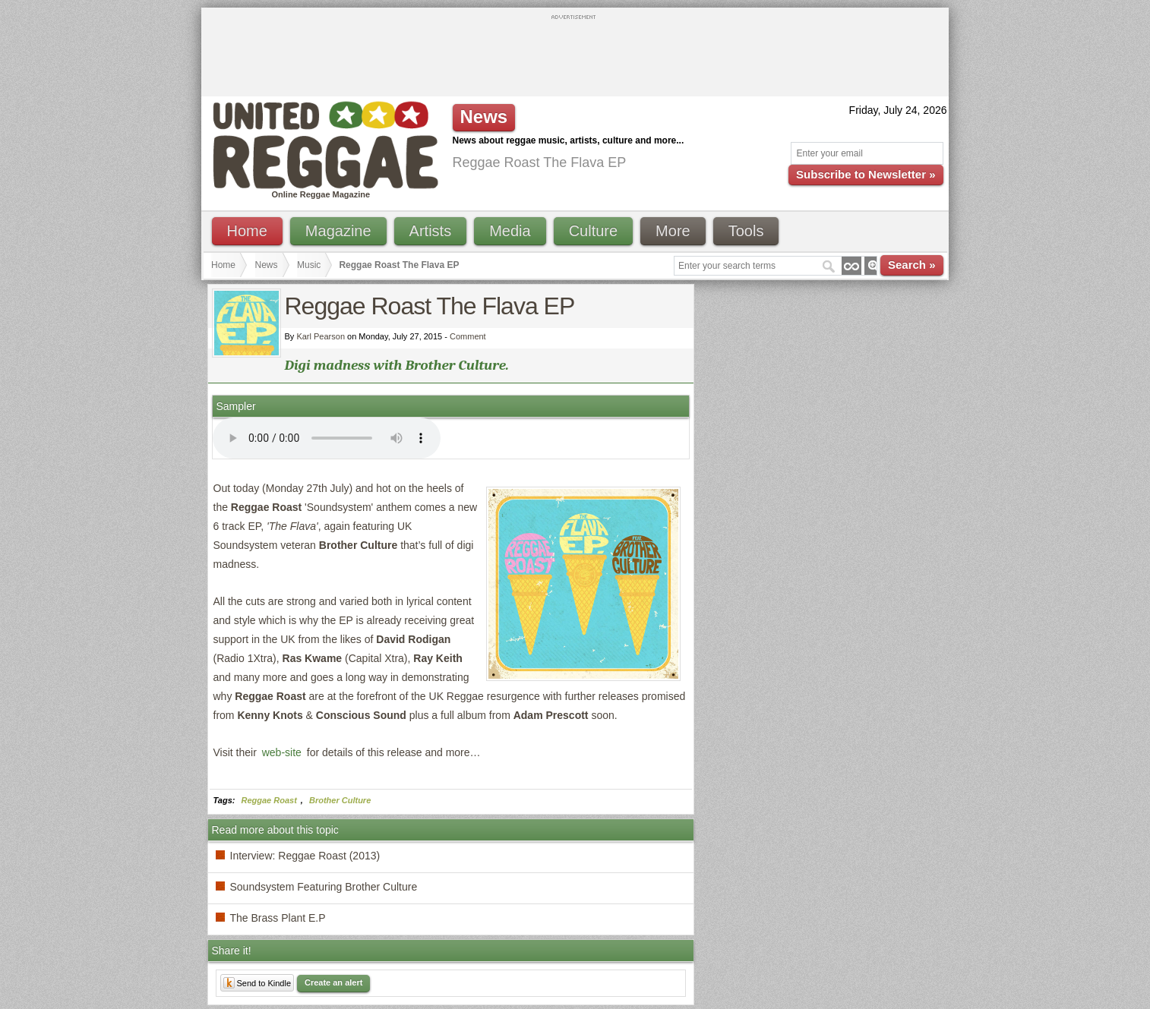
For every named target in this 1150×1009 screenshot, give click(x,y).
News (266, 265)
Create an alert (333, 982)
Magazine (338, 230)
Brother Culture (340, 800)
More (673, 230)
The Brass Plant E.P (278, 918)
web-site (282, 752)
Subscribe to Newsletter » (865, 174)
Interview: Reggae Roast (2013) (305, 856)
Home (247, 230)
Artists (430, 230)
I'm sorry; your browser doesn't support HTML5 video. (327, 438)
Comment (468, 336)
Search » (912, 264)
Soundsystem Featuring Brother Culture (324, 887)
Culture (593, 230)
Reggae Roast (269, 800)
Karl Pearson (320, 336)
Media (509, 230)
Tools (746, 230)
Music (309, 265)
